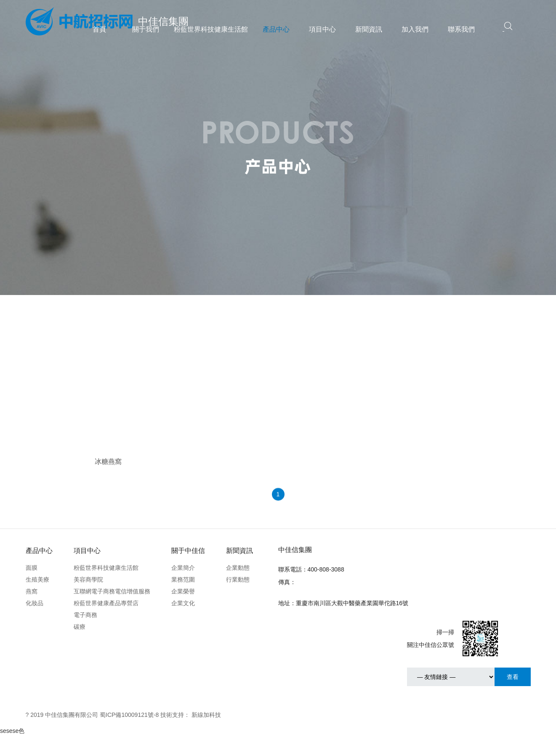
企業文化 (183, 603)
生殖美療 (37, 579)
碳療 (79, 626)
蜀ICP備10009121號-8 (129, 714)
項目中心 (322, 29)
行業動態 (238, 579)
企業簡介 (183, 567)
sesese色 (12, 730)
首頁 (99, 29)
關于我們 (145, 29)
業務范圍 (183, 579)
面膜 (31, 567)
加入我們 (415, 29)
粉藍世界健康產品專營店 (106, 603)
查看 (513, 676)
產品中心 (276, 29)
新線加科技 (206, 714)
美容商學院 (88, 579)
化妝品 (34, 603)
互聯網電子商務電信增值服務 (112, 591)
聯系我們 (461, 29)
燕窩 (31, 591)
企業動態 (238, 567)
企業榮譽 (183, 591)
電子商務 (85, 615)
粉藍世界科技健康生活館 (211, 29)
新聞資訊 (368, 29)
